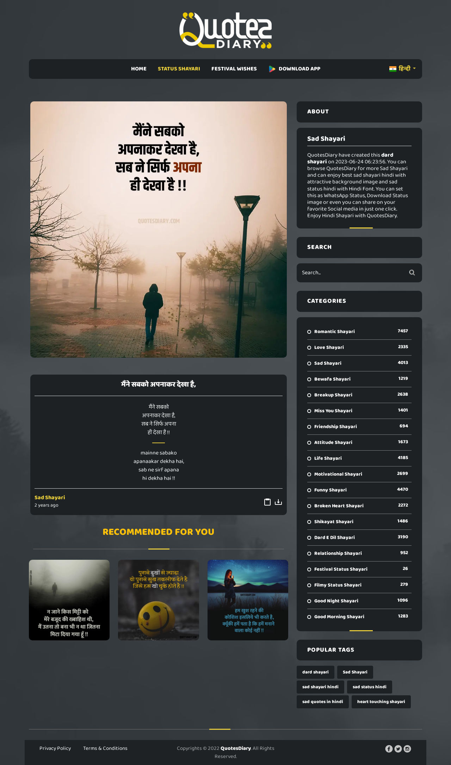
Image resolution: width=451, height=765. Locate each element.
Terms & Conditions (105, 748)
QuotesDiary (236, 748)
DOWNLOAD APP (294, 68)
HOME (139, 68)
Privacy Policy (55, 748)
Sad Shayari (50, 497)
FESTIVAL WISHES (234, 68)
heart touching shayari (381, 702)
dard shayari (315, 672)
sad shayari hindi (320, 687)
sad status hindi (370, 687)
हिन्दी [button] (400, 68)
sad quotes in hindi (322, 702)
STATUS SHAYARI (179, 68)
